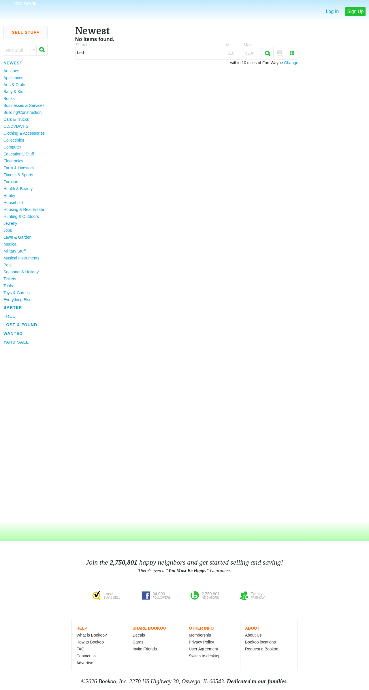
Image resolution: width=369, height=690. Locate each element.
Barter (12, 307)
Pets (7, 265)
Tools (8, 285)
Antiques (11, 70)
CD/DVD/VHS (15, 126)
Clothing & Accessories (24, 133)
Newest (12, 63)
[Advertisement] (23, 433)
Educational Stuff (18, 154)
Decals (139, 635)
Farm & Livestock (19, 168)
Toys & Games (16, 292)
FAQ (80, 649)
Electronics (13, 161)
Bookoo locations (260, 642)
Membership (200, 635)
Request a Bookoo (261, 649)
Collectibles (13, 140)
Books (9, 98)
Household (13, 202)
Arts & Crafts (14, 84)
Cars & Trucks (16, 119)
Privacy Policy (201, 642)
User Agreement (203, 649)
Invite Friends (145, 649)
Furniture (11, 181)
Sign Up (355, 11)
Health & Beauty (18, 188)
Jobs (7, 230)
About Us (253, 635)
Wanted (13, 333)
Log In (332, 11)
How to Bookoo (90, 642)
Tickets (9, 279)
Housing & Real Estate (23, 209)
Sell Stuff (25, 32)
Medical (10, 244)
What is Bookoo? (91, 635)
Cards (138, 642)
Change (291, 62)
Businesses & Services (23, 105)
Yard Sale (16, 342)
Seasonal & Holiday (21, 272)
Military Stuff (14, 251)
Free (9, 316)
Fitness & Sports (18, 174)
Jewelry (10, 223)
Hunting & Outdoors (21, 216)
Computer (12, 147)
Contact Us (86, 656)
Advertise (84, 663)
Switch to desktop (205, 656)
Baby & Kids (14, 91)
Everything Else (17, 299)
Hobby (9, 195)
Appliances (13, 77)
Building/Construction (22, 112)
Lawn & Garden (17, 237)
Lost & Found (20, 324)
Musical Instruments (21, 258)
